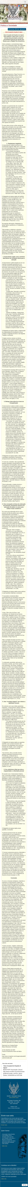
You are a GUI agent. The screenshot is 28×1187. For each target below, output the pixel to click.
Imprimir (22, 29)
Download (11, 29)
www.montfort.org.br (13, 1097)
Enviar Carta (4, 1125)
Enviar (17, 29)
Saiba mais (4, 1146)
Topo (24, 1185)
